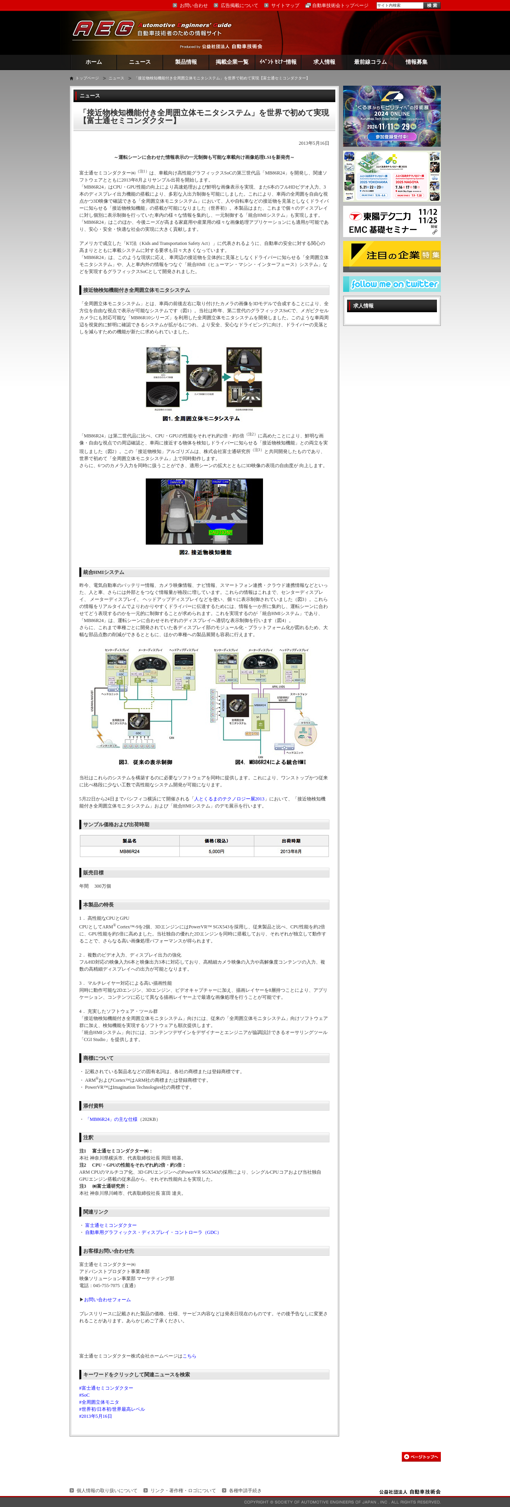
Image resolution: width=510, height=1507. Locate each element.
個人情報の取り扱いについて (107, 1490)
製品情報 (186, 62)
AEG (157, 32)
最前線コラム (370, 62)
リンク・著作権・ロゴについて (183, 1490)
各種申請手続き (245, 1490)
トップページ (87, 78)
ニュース (140, 62)
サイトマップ (285, 5)
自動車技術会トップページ (340, 5)
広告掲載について (239, 5)
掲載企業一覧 (232, 62)
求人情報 (324, 62)
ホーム (94, 62)
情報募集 (417, 62)
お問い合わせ (194, 5)
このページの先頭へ (421, 1457)
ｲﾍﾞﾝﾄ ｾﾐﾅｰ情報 (278, 62)
